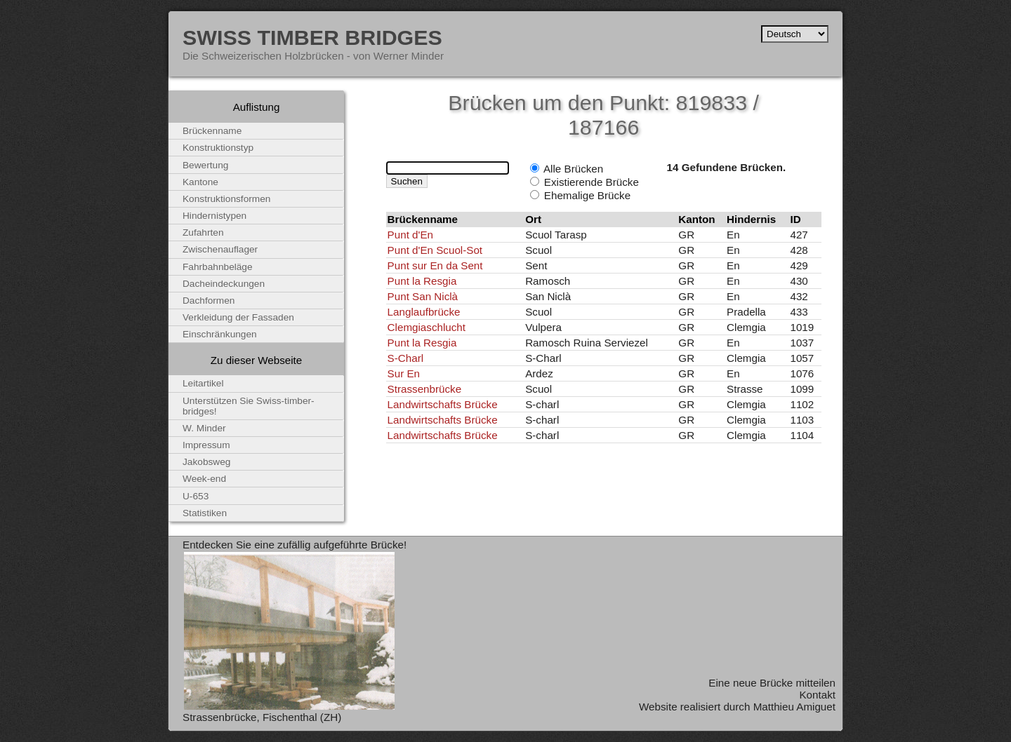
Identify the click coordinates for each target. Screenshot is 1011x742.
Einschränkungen (220, 334)
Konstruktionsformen (226, 199)
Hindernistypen (214, 215)
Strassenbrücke (425, 389)
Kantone (200, 182)
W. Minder (204, 428)
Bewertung (205, 165)
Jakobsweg (206, 462)
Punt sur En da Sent (435, 265)
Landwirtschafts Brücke (443, 404)
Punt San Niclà (423, 296)
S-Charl (405, 358)
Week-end (204, 478)
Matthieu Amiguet (794, 707)
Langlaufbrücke (424, 312)
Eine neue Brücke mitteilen (771, 683)
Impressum (206, 445)
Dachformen (208, 300)
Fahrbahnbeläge (218, 267)
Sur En (404, 373)
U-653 (196, 496)
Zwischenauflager (220, 249)
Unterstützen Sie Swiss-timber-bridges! (249, 406)
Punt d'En (410, 235)
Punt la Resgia (422, 281)
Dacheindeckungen (224, 283)
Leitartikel (203, 383)
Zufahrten (203, 232)
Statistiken (205, 513)
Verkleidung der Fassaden (238, 317)
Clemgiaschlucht (426, 327)
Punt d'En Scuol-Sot (435, 250)
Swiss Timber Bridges (312, 37)
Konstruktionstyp (218, 147)
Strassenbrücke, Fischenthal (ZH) (262, 717)
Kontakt (817, 695)
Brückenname (212, 131)
